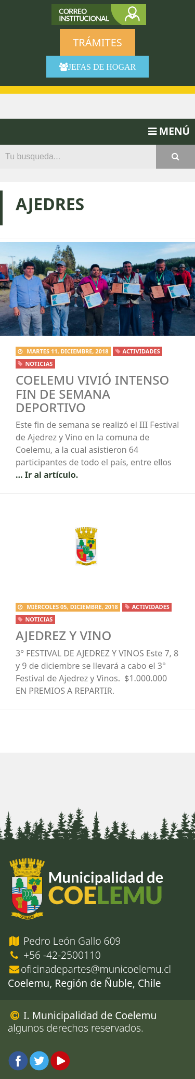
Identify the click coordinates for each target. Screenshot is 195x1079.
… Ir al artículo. (47, 474)
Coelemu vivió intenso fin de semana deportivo (92, 393)
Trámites (97, 42)
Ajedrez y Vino (63, 635)
